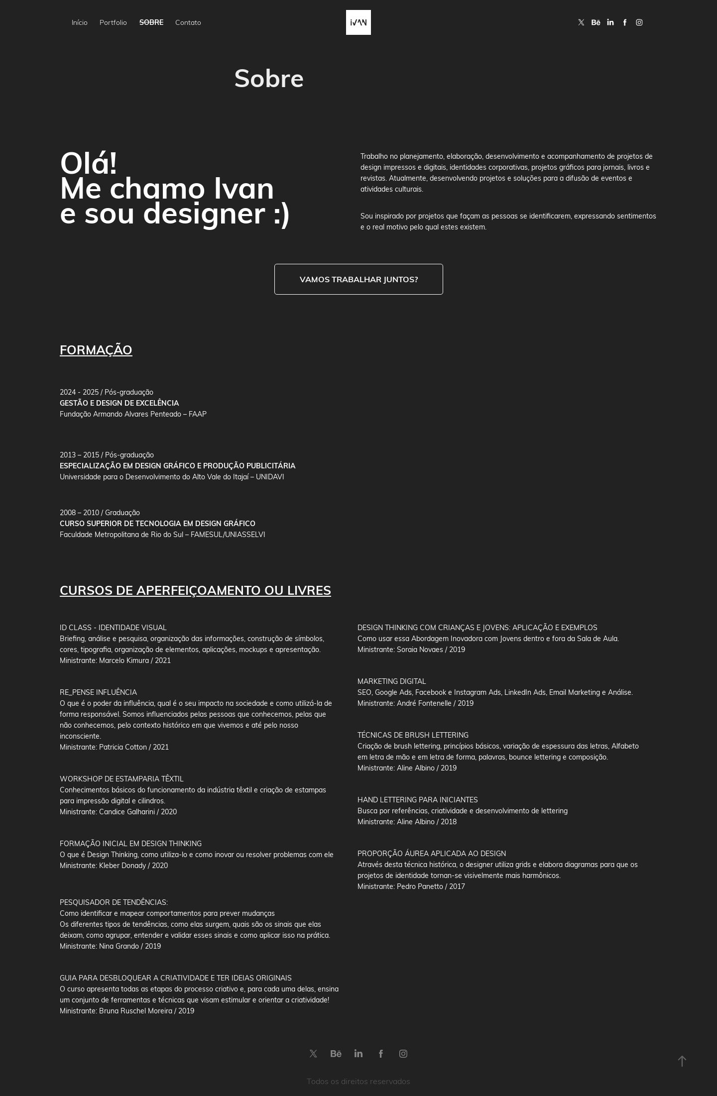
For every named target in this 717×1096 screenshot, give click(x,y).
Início (80, 22)
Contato (188, 22)
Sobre (151, 22)
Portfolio (113, 22)
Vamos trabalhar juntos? (359, 279)
